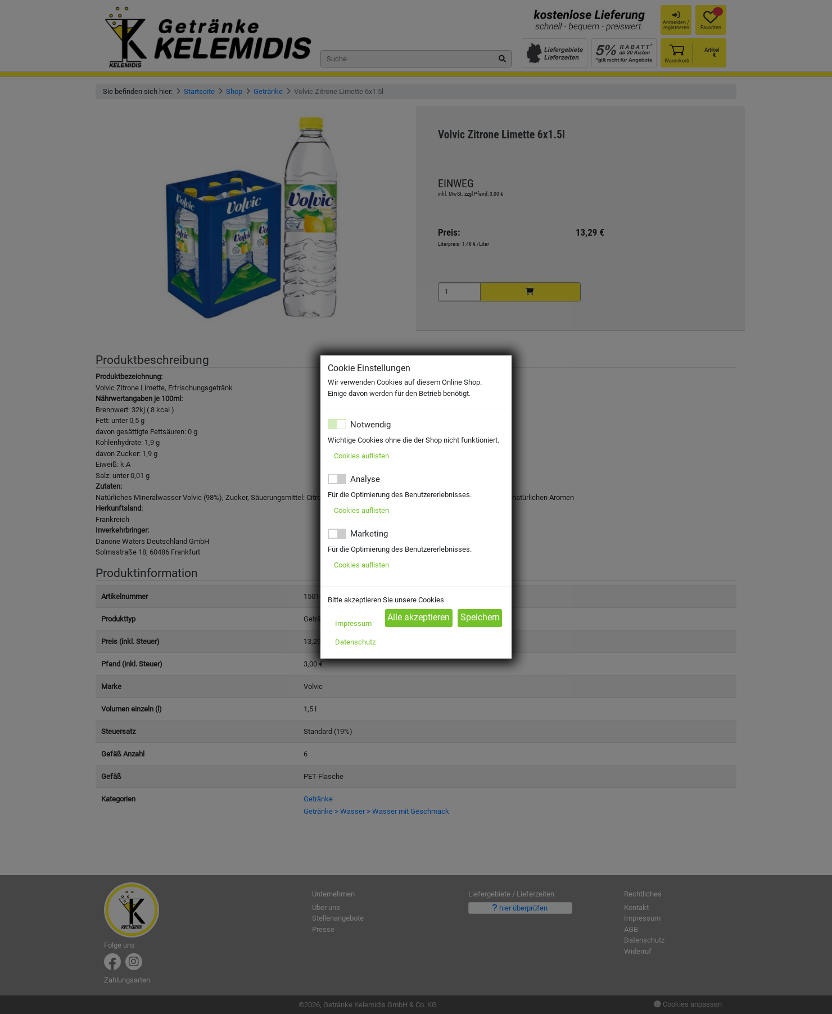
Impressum (353, 623)
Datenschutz (355, 642)
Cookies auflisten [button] (361, 456)
